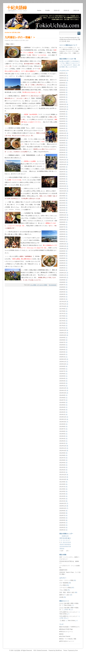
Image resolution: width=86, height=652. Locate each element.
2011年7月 (62, 486)
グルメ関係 (33, 285)
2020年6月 (62, 229)
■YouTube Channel (64, 636)
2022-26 (76, 10)
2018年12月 (62, 272)
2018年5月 (62, 289)
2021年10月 (62, 191)
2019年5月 (62, 260)
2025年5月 (62, 92)
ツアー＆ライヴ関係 (42, 285)
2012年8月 (62, 455)
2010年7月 (62, 515)
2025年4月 (62, 95)
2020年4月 (62, 234)
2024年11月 (62, 107)
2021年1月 (62, 212)
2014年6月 (62, 402)
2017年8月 (62, 311)
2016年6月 (62, 345)
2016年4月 (62, 349)
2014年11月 (62, 390)
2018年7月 (62, 284)
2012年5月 (62, 462)
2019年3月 (62, 265)
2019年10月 (62, 248)
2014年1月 (62, 414)
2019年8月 (62, 253)
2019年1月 (62, 270)
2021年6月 (62, 200)
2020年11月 (62, 217)
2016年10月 (62, 335)
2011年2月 (62, 498)
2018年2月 (62, 296)
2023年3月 (62, 152)
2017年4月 (62, 321)
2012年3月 (62, 467)
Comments (44, 650)
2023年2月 (62, 155)
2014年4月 (62, 407)
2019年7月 (62, 256)
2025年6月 (62, 90)
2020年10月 (62, 220)
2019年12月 (62, 244)
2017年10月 (62, 306)
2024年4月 (62, 123)
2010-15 (57, 10)
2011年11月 (62, 477)
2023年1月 (62, 157)
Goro (76, 650)
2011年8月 (62, 484)
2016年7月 (62, 342)
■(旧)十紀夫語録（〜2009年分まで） (69, 627)
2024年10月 (62, 109)
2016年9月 (62, 337)
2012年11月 (62, 448)
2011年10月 (62, 479)
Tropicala (70, 650)
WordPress (59, 650)
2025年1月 (62, 102)
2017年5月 (62, 318)
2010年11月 (62, 506)
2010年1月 (62, 530)
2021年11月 (62, 188)
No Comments (52, 285)
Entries (39, 650)
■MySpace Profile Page (66, 629)
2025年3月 (62, 97)
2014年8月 (62, 397)
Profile (47, 10)
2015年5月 (62, 376)
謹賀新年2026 (63, 570)
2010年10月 (62, 508)
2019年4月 (62, 263)
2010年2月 (62, 527)
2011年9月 (62, 482)
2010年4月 (62, 522)
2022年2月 (62, 183)
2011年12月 (62, 474)
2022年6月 (62, 174)
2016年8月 (62, 340)
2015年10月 (62, 364)
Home (39, 10)
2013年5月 (62, 433)
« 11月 (61, 550)
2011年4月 (62, 494)
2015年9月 (62, 366)
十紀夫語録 (17, 6)
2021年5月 (62, 203)
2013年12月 (62, 417)
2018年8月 (62, 282)
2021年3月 (62, 208)
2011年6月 (62, 489)
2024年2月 (62, 128)
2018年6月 (62, 287)
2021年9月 (62, 193)
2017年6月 (62, 316)
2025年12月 (62, 75)
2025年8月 (62, 85)
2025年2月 (62, 99)
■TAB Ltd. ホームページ (66, 631)
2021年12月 (62, 186)
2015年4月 (62, 378)
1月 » (67, 550)
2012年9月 (62, 453)
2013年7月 (62, 429)
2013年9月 (62, 424)
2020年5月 (62, 232)
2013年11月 (62, 419)
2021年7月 (62, 198)
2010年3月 (62, 525)
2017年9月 (62, 308)
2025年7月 (62, 87)
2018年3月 (62, 294)
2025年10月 (62, 80)
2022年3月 (62, 181)
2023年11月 (62, 135)
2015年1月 (62, 385)
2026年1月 (62, 73)
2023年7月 (62, 145)
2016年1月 (62, 357)
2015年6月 (62, 373)
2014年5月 (62, 405)
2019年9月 (62, 251)
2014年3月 (62, 409)
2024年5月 (62, 121)
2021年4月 (62, 205)
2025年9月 (62, 83)
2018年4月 (62, 292)
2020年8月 (62, 224)
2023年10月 (62, 138)
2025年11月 (62, 78)
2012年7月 (62, 458)
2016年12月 (62, 330)
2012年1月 (62, 472)
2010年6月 (62, 518)
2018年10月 (62, 277)
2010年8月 (62, 513)
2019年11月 (62, 246)
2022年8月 (62, 169)
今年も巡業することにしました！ (68, 612)
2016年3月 (62, 352)
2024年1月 (62, 131)
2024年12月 (62, 104)
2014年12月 (62, 388)
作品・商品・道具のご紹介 (67, 592)
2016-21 (66, 10)
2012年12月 (62, 446)
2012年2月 (62, 470)
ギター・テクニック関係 (66, 580)
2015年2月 (62, 383)
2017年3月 (62, 323)
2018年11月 (62, 275)
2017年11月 (62, 304)
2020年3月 (62, 236)
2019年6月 (62, 258)
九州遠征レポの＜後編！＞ (20, 37)
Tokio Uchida (67, 605)
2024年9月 (62, 111)
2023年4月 (62, 150)
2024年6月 (62, 119)
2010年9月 (62, 510)
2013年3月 (62, 438)
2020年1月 (62, 241)
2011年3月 (62, 496)
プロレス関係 (63, 590)
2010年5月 (62, 520)
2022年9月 (62, 167)
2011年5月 (62, 491)
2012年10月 (62, 450)
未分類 (61, 597)
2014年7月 (62, 400)
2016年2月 (62, 354)
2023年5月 (62, 147)
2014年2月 (62, 412)
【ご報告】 (62, 620)
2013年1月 (62, 443)
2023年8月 (62, 143)
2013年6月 (62, 431)
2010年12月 (62, 503)
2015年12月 (62, 359)
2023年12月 (62, 133)
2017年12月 (62, 301)
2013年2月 (62, 441)
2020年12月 (62, 215)
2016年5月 (62, 347)
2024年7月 (62, 116)
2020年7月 (62, 227)
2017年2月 (62, 325)
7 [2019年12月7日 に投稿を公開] (69, 540)
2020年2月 (62, 239)
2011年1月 (62, 501)
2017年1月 (62, 328)
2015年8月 (62, 369)
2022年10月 (62, 164)
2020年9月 (62, 222)
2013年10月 (62, 421)
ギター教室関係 (63, 583)
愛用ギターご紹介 (64, 595)
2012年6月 (62, 460)
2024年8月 (62, 114)
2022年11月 (62, 162)
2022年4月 (62, 179)
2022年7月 (62, 171)
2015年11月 (62, 361)
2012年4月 (62, 465)
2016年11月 (62, 333)
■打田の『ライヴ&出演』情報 (67, 639)
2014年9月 (62, 395)
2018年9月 (62, 280)
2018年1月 (62, 299)
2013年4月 (62, 436)
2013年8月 (62, 426)
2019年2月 (62, 268)
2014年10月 (62, 393)
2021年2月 (62, 210)
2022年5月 (62, 176)
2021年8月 (62, 195)
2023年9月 (62, 140)
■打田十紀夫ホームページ (66, 641)
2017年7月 (62, 313)
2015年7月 (62, 371)
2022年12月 (62, 159)
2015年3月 (62, 381)
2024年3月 (62, 126)
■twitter (61, 634)
